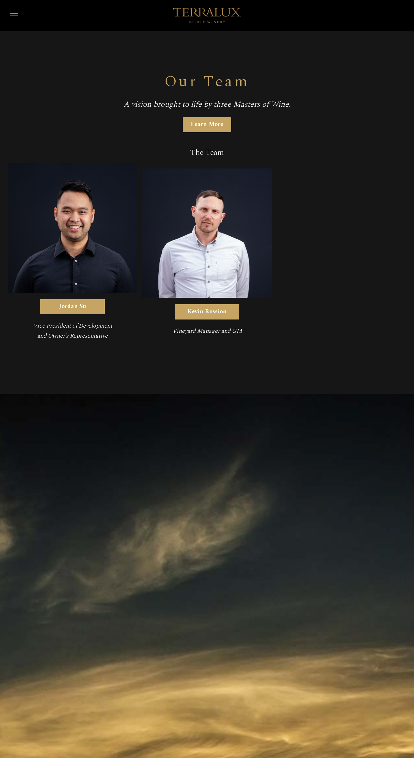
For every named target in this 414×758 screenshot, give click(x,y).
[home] (207, 15)
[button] (14, 15)
